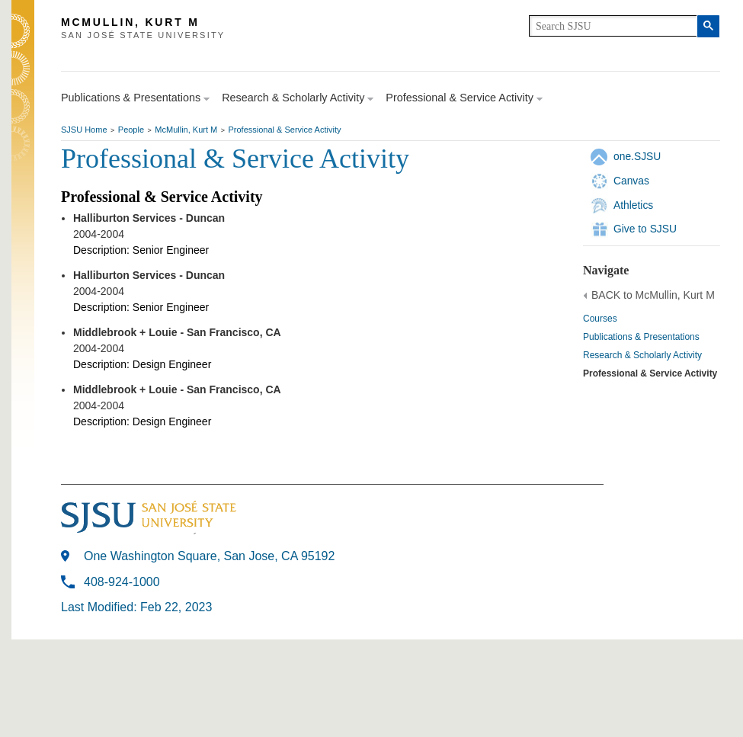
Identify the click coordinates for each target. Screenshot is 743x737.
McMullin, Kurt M (186, 129)
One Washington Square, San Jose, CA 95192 (209, 556)
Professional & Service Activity (285, 129)
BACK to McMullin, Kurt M (653, 295)
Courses (600, 318)
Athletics (633, 205)
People (131, 129)
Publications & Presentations (641, 337)
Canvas (631, 181)
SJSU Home (84, 129)
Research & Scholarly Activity (642, 355)
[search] (613, 26)
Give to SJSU (645, 229)
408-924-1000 (122, 581)
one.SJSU (637, 156)
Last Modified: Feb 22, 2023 (136, 607)
